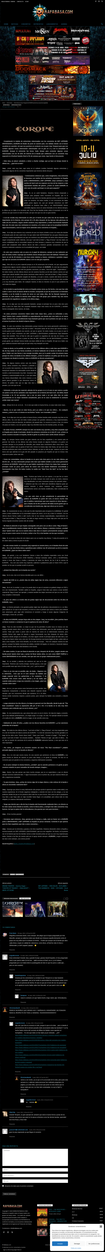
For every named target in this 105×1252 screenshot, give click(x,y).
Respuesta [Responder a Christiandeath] (12, 1017)
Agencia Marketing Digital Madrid (12, 1249)
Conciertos (25, 24)
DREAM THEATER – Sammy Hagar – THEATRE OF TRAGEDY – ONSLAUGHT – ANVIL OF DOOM (16, 888)
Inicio (3, 103)
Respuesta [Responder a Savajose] (23, 1002)
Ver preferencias (94, 1244)
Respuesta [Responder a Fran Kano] (12, 949)
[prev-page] (64, 898)
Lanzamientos (52, 24)
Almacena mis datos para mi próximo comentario (19, 1186)
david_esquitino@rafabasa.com (24, 844)
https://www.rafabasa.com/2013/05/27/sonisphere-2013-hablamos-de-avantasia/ (40, 1045)
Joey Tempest (19, 874)
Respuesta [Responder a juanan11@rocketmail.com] (12, 1136)
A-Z (73, 1212)
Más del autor (25, 898)
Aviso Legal (48, 1245)
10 (19, 107)
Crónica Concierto (78, 1221)
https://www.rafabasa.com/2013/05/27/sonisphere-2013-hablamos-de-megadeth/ (40, 1047)
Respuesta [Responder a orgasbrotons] (12, 969)
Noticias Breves (7, 916)
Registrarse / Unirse (8, 1)
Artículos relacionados (11, 898)
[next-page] (67, 898)
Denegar (77, 1244)
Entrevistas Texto (16, 105)
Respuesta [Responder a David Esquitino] (18, 989)
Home (6, 24)
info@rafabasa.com (16, 1228)
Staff (27, 1)
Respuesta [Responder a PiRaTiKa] (12, 1124)
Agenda (64, 24)
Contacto (20, 1)
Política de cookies (76, 1248)
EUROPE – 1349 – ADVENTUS (33, 918)
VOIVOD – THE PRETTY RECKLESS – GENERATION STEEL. (58, 1221)
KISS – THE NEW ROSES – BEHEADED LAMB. (57, 1210)
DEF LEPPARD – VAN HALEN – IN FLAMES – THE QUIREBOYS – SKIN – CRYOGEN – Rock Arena (53, 888)
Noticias (14, 24)
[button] (101, 1226)
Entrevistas (38, 24)
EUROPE (12, 874)
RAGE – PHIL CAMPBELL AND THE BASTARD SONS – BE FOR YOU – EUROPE (57, 920)
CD (73, 1218)
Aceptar (60, 1244)
